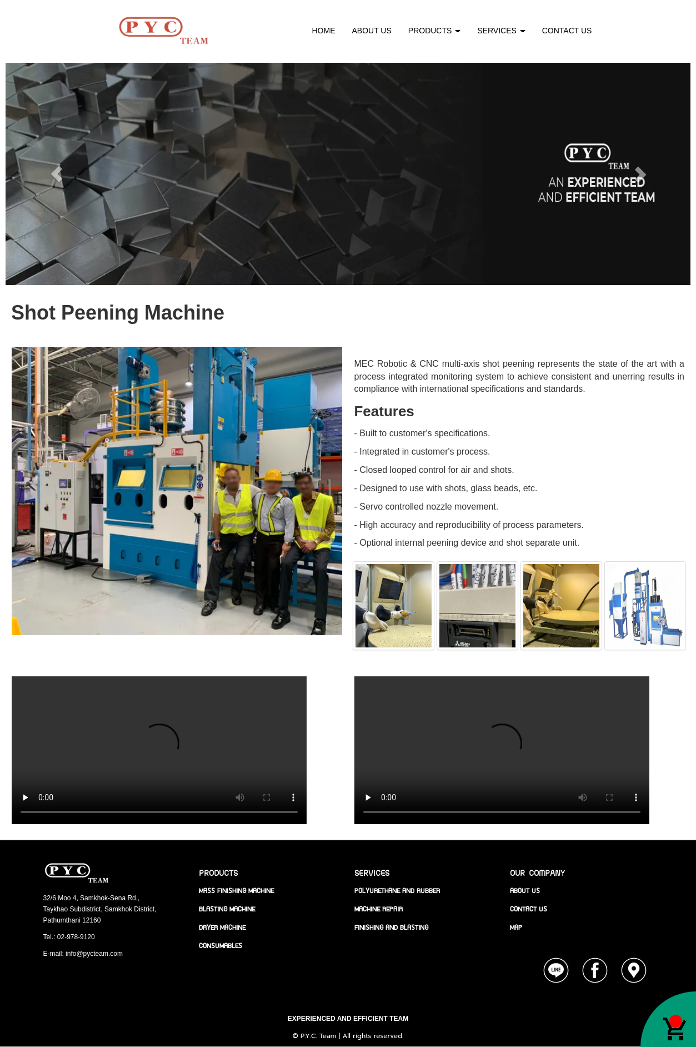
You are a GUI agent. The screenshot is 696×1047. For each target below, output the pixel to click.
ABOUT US (372, 30)
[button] (611, 174)
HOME (324, 30)
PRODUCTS (434, 30)
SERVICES (501, 30)
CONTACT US (567, 30)
